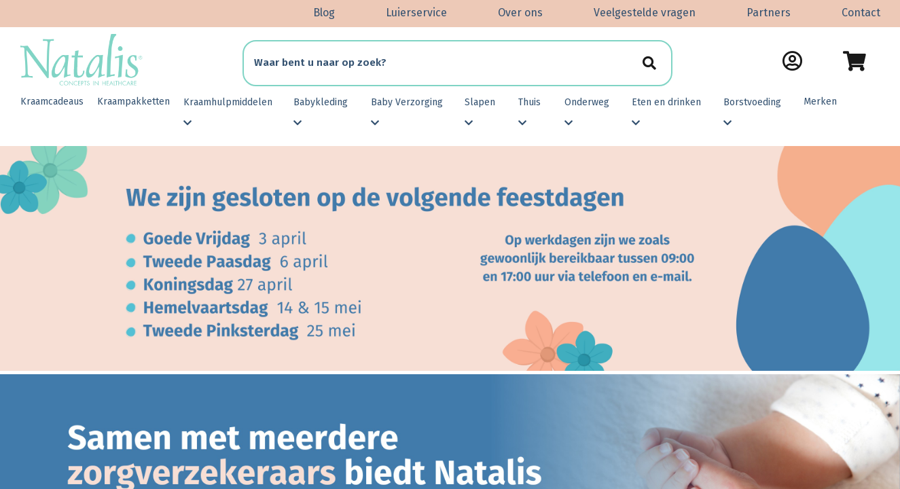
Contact (861, 12)
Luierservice (416, 12)
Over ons (520, 12)
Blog (324, 12)
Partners (768, 12)
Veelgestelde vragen (645, 12)
